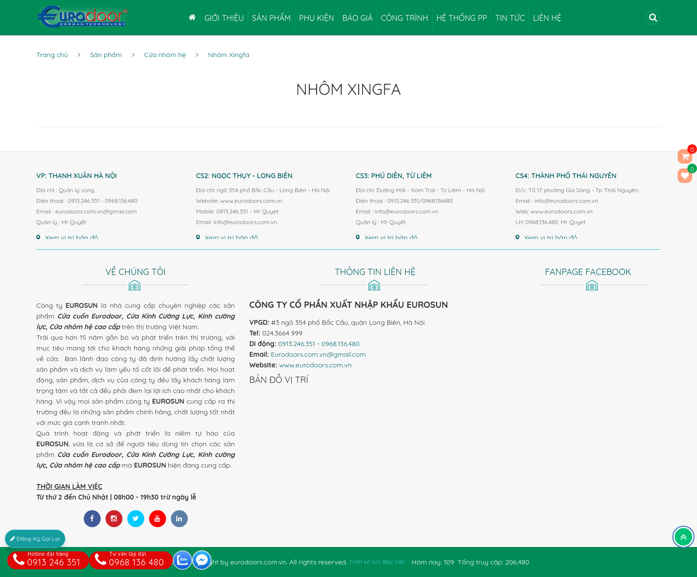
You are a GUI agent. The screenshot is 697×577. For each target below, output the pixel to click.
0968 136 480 (129, 559)
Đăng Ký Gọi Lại (35, 538)
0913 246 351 (46, 559)
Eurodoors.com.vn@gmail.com (318, 354)
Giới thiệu (223, 18)
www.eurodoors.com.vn (315, 365)
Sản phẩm (271, 18)
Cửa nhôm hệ (165, 54)
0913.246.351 (296, 343)
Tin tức (510, 18)
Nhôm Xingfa (228, 54)
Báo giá (357, 18)
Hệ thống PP (462, 18)
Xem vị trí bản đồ (67, 237)
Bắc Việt (394, 561)
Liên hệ (547, 18)
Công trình (404, 18)
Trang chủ (52, 54)
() (685, 175)
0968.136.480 (340, 343)
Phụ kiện (316, 18)
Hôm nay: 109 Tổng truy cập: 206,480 (471, 562)
